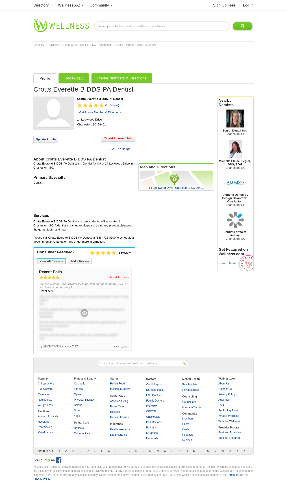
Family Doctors (155, 400)
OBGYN (151, 411)
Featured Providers (229, 432)
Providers (54, 44)
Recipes (187, 440)
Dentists (79, 428)
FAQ (221, 405)
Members (188, 418)
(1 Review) (112, 105)
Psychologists (190, 389)
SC (94, 44)
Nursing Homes (119, 417)
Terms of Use (235, 474)
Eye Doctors (45, 389)
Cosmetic (79, 383)
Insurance (116, 424)
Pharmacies (45, 427)
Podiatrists (152, 427)
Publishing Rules (228, 410)
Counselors (189, 402)
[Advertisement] (115, 59)
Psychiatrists (189, 384)
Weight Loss (45, 405)
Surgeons (152, 433)
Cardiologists (154, 384)
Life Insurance (118, 434)
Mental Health (191, 379)
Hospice (115, 411)
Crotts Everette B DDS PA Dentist (136, 44)
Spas (77, 410)
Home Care (117, 406)
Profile (44, 78)
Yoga (77, 415)
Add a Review (79, 261)
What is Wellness (228, 415)
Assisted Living (119, 401)
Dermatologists (155, 389)
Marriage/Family (192, 407)
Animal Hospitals (48, 416)
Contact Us (225, 389)
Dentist (84, 44)
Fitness (78, 389)
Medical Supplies (120, 389)
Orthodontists (82, 433)
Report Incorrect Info (118, 138)
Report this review (119, 277)
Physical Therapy (84, 399)
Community (99, 5)
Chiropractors (46, 383)
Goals (185, 429)
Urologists (152, 438)
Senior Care (117, 395)
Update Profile (46, 139)
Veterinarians (46, 432)
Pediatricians (154, 422)
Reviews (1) (73, 78)
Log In (248, 5)
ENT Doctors (153, 395)
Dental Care (70, 44)
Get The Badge (120, 149)
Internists (151, 406)
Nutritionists (45, 399)
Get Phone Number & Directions (100, 112)
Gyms (77, 394)
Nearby (235, 102)
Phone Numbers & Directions (121, 78)
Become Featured (229, 437)
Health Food (117, 383)
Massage (43, 394)
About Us (223, 383)
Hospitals (43, 421)
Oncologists (153, 416)
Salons (78, 405)
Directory (41, 5)
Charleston (106, 44)
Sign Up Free (224, 5)
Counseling (189, 396)
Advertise (224, 399)
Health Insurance (120, 429)
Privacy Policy (226, 394)
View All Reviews (51, 261)
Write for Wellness (229, 421)
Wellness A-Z (69, 5)
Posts (185, 424)
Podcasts (187, 434)
